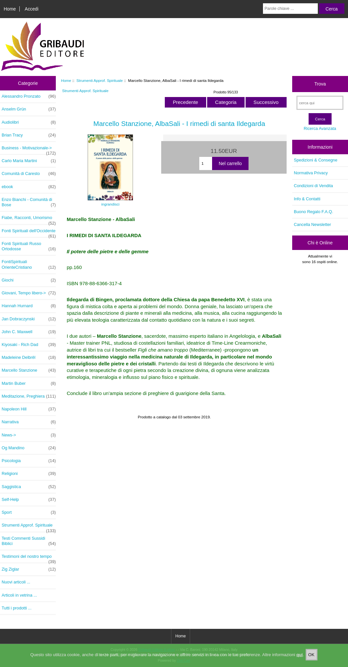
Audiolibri (29, 122)
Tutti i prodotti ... (17, 607)
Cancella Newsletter (312, 224)
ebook (29, 186)
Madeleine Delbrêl (29, 357)
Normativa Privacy (311, 172)
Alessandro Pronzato (29, 96)
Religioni (29, 473)
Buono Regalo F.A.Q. (313, 211)
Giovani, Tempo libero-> (29, 293)
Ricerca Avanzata (320, 128)
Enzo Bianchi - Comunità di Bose (29, 202)
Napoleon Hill (29, 409)
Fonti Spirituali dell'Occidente (29, 232)
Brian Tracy (29, 135)
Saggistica (29, 486)
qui (299, 657)
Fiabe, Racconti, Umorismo (29, 219)
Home (10, 9)
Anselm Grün (29, 109)
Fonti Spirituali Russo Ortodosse (29, 246)
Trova (320, 83)
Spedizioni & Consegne (315, 160)
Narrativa (29, 422)
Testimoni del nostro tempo (29, 558)
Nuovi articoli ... (16, 582)
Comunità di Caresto (29, 173)
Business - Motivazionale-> (29, 149)
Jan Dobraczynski (29, 319)
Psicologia (29, 460)
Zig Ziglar (29, 569)
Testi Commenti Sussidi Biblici (29, 541)
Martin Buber (29, 383)
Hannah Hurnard (29, 306)
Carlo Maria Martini (29, 160)
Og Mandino (29, 448)
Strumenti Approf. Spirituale (99, 80)
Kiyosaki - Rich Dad (29, 344)
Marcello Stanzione (29, 370)
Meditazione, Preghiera (29, 396)
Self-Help (29, 499)
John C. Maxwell (29, 331)
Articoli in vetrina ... (19, 595)
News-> (29, 435)
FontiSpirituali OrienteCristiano (29, 264)
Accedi (31, 9)
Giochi (29, 280)
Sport (29, 512)
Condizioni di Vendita (313, 185)
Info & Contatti (307, 198)
